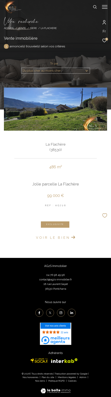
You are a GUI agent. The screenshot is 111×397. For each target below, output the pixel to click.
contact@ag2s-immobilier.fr (55, 279)
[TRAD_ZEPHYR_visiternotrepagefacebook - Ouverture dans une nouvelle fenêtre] (39, 313)
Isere (33, 28)
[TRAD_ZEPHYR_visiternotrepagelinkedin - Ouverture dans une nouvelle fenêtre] (72, 313)
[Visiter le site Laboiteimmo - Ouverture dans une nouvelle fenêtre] (55, 388)
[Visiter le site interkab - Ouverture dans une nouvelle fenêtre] (64, 360)
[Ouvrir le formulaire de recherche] (95, 7)
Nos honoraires (30, 377)
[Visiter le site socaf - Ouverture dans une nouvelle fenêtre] (39, 360)
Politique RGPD (56, 380)
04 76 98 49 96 (55, 274)
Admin (83, 377)
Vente (22, 28)
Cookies (72, 381)
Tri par (54, 63)
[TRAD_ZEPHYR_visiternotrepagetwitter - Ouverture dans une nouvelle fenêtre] (50, 313)
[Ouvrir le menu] (104, 7)
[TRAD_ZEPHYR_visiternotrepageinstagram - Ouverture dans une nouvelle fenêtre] (61, 313)
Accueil (9, 28)
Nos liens (40, 380)
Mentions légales (67, 377)
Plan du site (48, 377)
